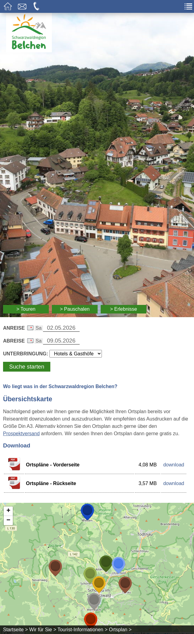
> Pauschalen (74, 309)
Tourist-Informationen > (82, 629)
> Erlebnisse (123, 309)
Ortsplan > (120, 629)
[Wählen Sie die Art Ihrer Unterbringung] (75, 354)
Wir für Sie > (42, 629)
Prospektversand (21, 433)
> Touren (25, 309)
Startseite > (15, 629)
